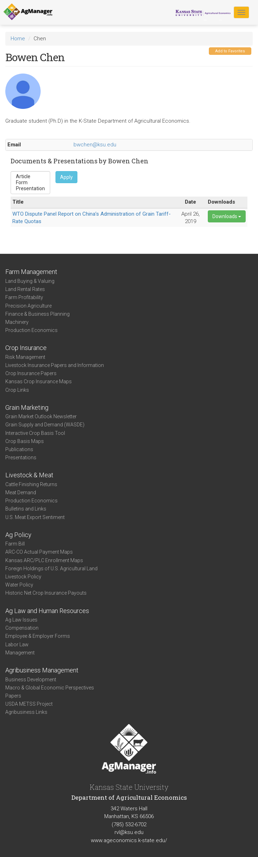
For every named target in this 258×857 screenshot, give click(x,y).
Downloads (226, 216)
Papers (13, 696)
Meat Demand (20, 492)
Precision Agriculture (28, 306)
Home (18, 38)
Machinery (17, 322)
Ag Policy (18, 534)
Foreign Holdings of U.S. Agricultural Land (51, 568)
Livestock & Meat (29, 475)
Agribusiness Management (41, 670)
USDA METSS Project (29, 704)
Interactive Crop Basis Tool (35, 433)
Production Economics (31, 330)
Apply (66, 177)
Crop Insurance (26, 347)
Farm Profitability (24, 297)
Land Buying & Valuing (29, 281)
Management (20, 652)
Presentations (20, 457)
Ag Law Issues (21, 620)
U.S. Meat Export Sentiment (35, 517)
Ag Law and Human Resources (47, 610)
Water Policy (19, 585)
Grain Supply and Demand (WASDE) (44, 424)
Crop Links (17, 390)
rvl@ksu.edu (129, 832)
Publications (19, 449)
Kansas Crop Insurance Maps (38, 381)
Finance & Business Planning (37, 314)
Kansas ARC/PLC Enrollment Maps (44, 560)
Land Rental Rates (25, 289)
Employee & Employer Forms (37, 636)
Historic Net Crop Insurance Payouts (46, 593)
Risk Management (25, 357)
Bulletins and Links (25, 509)
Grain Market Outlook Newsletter (41, 416)
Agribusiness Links (26, 712)
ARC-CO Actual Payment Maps (39, 552)
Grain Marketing (26, 407)
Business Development (30, 679)
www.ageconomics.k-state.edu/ (129, 840)
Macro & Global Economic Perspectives (49, 687)
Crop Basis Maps (24, 441)
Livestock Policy (23, 576)
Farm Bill (15, 544)
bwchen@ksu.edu (95, 144)
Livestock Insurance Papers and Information (54, 365)
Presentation (30, 189)
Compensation (22, 628)
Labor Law (17, 644)
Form (30, 183)
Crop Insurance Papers (31, 373)
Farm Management (31, 271)
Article (30, 177)
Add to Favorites (230, 51)
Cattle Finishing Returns (31, 484)
